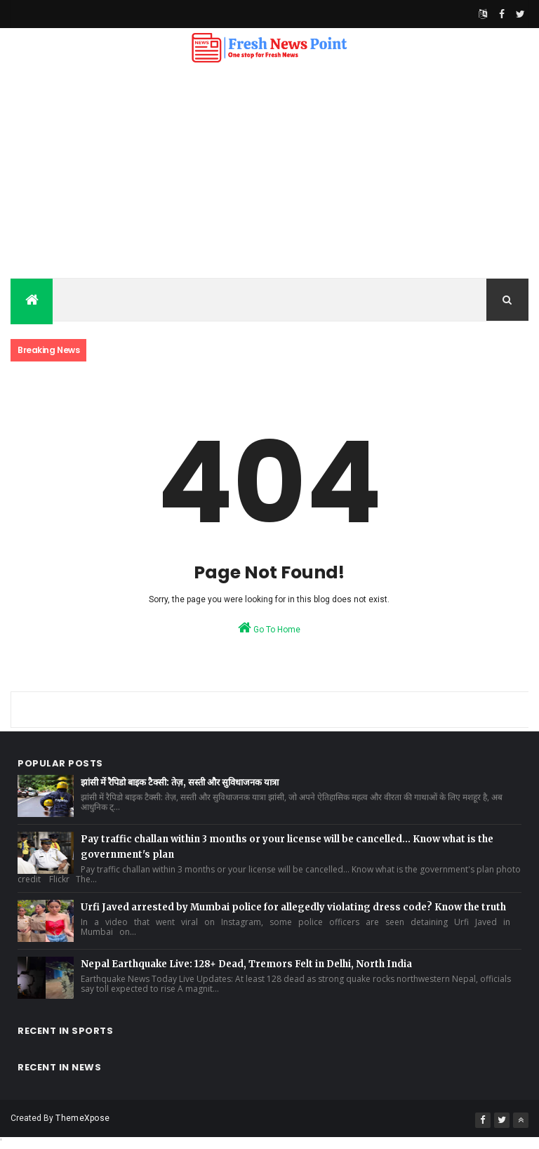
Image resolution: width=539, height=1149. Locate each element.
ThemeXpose (82, 1118)
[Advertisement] (269, 172)
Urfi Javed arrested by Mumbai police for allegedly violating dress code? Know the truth (293, 907)
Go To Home (269, 627)
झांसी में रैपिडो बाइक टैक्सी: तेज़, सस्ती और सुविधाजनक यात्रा (180, 782)
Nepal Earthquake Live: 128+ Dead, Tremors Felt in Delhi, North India (246, 964)
